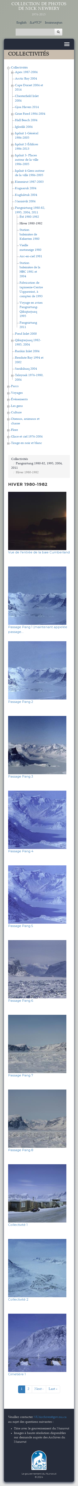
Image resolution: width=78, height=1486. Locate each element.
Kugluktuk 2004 (26, 195)
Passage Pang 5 (20, 926)
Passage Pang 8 (20, 1150)
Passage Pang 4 (20, 851)
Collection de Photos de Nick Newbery (39, 9)
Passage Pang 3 (20, 776)
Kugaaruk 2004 (25, 188)
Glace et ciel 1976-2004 (27, 436)
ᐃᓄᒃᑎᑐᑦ (36, 22)
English (21, 22)
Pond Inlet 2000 (26, 333)
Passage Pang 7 (20, 1075)
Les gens (17, 406)
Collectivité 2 (18, 1299)
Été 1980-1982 (29, 217)
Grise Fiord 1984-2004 (30, 114)
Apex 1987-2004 (26, 72)
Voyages (17, 393)
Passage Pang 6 (20, 1001)
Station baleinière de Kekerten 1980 (30, 235)
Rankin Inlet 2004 (27, 351)
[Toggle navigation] (67, 44)
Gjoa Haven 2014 (27, 107)
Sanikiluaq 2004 (26, 368)
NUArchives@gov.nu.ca (50, 1417)
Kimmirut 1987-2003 (29, 182)
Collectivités (19, 67)
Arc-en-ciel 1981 (31, 256)
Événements (19, 399)
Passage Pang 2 (20, 702)
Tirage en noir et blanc (26, 443)
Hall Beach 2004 (26, 120)
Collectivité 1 (18, 1225)
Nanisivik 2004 (25, 201)
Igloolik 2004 (24, 127)
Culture (16, 412)
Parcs (15, 386)
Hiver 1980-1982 (31, 223)
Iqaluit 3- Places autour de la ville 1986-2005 (26, 160)
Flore (14, 430)
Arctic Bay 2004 (26, 78)
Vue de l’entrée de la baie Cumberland (39, 552)
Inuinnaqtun (53, 22)
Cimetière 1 (17, 1374)
